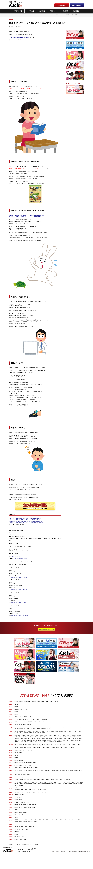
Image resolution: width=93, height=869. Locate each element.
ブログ (11, 19)
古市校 (60, 794)
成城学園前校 (37, 739)
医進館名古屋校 (26, 781)
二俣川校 (55, 750)
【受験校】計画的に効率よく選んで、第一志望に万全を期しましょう (25, 518)
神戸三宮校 (22, 798)
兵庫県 (10, 798)
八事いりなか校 (39, 778)
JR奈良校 (41, 803)
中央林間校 (17, 752)
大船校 (58, 752)
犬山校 (73, 780)
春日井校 (33, 778)
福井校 (16, 764)
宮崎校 (16, 847)
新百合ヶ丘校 (36, 752)
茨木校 (74, 792)
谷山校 (24, 850)
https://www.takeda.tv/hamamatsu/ (20, 615)
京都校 (16, 789)
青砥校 (77, 742)
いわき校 (22, 717)
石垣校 (25, 852)
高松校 (16, 824)
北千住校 (65, 739)
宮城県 (10, 709)
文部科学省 (35, 858)
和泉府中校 (78, 794)
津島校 (77, 780)
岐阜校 (16, 772)
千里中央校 (80, 792)
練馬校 (22, 739)
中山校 (28, 750)
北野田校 (17, 795)
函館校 (46, 701)
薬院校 (21, 834)
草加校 (64, 728)
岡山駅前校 (24, 813)
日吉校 (16, 750)
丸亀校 (21, 824)
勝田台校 (47, 732)
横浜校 (21, 748)
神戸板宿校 (58, 798)
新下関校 (22, 819)
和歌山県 (11, 805)
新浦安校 (22, 732)
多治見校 (26, 772)
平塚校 (47, 748)
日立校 (30, 720)
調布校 (54, 739)
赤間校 (16, 834)
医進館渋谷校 (71, 742)
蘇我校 (56, 734)
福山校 (21, 816)
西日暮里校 (48, 742)
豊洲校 (35, 744)
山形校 (16, 715)
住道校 (60, 792)
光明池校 (28, 795)
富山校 (16, 759)
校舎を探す (61, 5)
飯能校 (21, 730)
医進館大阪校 (66, 794)
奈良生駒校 (29, 803)
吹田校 (24, 794)
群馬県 (10, 726)
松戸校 (51, 732)
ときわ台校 (41, 744)
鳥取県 (10, 808)
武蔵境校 (63, 744)
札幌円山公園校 (28, 701)
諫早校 (28, 839)
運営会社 (23, 867)
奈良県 (10, 803)
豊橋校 (58, 778)
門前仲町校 (25, 737)
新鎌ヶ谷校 (40, 732)
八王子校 (65, 737)
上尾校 (60, 728)
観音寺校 (26, 824)
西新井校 (73, 744)
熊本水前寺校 (23, 842)
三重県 (10, 784)
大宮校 (21, 728)
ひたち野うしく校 (46, 720)
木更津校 (71, 732)
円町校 (46, 789)
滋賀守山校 (24, 787)
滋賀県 (10, 787)
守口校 (35, 794)
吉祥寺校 (70, 739)
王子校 (26, 744)
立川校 (39, 737)
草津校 (36, 787)
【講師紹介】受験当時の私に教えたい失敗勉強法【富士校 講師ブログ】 (26, 523)
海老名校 (42, 752)
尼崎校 (47, 800)
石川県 (10, 762)
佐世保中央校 (23, 839)
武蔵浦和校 (56, 730)
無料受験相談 (77, 5)
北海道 (10, 701)
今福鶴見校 (50, 794)
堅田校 (40, 787)
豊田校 (69, 778)
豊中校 (44, 792)
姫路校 (16, 798)
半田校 (78, 778)
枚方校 (35, 792)
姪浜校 (66, 832)
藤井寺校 (39, 795)
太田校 (21, 725)
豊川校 (68, 780)
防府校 (35, 819)
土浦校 (26, 720)
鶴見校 (65, 750)
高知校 (16, 829)
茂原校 (16, 734)
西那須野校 (32, 723)
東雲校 (78, 744)
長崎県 (10, 839)
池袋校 (30, 737)
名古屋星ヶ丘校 (52, 778)
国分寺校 (81, 739)
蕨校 (42, 730)
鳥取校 (16, 808)
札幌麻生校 (36, 701)
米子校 (21, 808)
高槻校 (40, 792)
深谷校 (16, 730)
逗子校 (23, 752)
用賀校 (21, 742)
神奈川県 (11, 749)
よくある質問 (65, 11)
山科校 (41, 789)
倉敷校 (29, 813)
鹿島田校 (53, 752)
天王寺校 (26, 792)
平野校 (21, 792)
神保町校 (26, 740)
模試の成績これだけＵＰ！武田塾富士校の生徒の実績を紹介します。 (25, 521)
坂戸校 (50, 730)
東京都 (10, 737)
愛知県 (10, 778)
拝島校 (75, 740)
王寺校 (24, 803)
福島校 (16, 717)
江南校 (58, 780)
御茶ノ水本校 (18, 737)
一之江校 (22, 744)
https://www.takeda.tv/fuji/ (20, 558)
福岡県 (10, 832)
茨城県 (10, 720)
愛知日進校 (64, 778)
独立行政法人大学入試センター (24, 858)
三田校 (64, 798)
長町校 (28, 709)
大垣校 (21, 772)
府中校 (79, 740)
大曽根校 (17, 780)
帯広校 (55, 701)
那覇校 (16, 852)
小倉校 (23, 832)
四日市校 (20, 784)
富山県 (10, 759)
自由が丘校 (48, 739)
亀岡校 (66, 789)
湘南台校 (61, 750)
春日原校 (61, 832)
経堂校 (53, 744)
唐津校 (21, 836)
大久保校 (43, 800)
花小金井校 (28, 746)
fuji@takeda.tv (16, 556)
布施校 (55, 794)
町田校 (35, 737)
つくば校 (17, 720)
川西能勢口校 (23, 800)
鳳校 (16, 794)
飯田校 (32, 770)
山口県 (10, 819)
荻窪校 (74, 737)
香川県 (10, 824)
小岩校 (16, 740)
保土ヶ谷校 (17, 754)
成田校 (60, 732)
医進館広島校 (37, 816)
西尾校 (44, 780)
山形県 (10, 715)
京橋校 (44, 794)
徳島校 (16, 821)
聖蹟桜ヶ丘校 (37, 740)
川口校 (25, 728)
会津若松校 (27, 717)
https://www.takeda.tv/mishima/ (19, 577)
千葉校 (35, 732)
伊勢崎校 (30, 725)
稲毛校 (21, 734)
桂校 (70, 789)
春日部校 (45, 728)
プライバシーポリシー (31, 867)
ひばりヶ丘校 (42, 742)
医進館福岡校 (49, 832)
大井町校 (59, 739)
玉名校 (28, 842)
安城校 (39, 780)
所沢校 (30, 728)
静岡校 (16, 775)
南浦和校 (55, 728)
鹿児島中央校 (18, 850)
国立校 (68, 744)
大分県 (10, 845)
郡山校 (33, 717)
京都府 (10, 789)
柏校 (26, 732)
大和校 (59, 748)
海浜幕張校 (77, 732)
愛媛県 (10, 827)
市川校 (16, 732)
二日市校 (56, 832)
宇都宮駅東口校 (44, 723)
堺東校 (31, 792)
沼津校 (25, 775)
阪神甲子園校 (70, 798)
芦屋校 (43, 798)
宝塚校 (47, 798)
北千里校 (34, 795)
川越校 (40, 728)
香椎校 (38, 832)
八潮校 (61, 730)
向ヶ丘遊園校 (22, 750)
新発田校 (35, 756)
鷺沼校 (73, 752)
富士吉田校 (22, 767)
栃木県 (10, 723)
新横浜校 (37, 748)
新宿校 (50, 737)
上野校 (31, 740)
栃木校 (26, 723)
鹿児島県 (11, 850)
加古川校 (53, 798)
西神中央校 (77, 798)
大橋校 (70, 832)
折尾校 (25, 834)
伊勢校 (25, 784)
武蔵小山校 (44, 740)
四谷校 (70, 737)
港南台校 (74, 748)
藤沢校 (32, 748)
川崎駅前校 (23, 754)
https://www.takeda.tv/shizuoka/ (19, 589)
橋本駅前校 (23, 805)
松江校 (16, 811)
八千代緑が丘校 (27, 734)
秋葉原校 (55, 742)
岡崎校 (22, 778)
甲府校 (16, 767)
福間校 (42, 834)
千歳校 (50, 701)
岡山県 (10, 813)
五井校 (41, 734)
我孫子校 (51, 734)
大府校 (48, 780)
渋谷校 (21, 740)
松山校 (16, 827)
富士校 (34, 775)
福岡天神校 (17, 832)
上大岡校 (43, 750)
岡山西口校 (17, 813)
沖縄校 (21, 852)
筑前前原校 (36, 834)
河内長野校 (30, 794)
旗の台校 (65, 742)
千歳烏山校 (69, 740)
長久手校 (27, 780)
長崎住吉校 (34, 839)
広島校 (16, 816)
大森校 (16, 742)
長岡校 (25, 756)
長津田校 (47, 752)
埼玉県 (10, 728)
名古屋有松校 (18, 781)
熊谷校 (16, 728)
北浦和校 (69, 728)
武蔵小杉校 (80, 748)
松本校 (16, 770)
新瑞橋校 (64, 780)
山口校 (16, 819)
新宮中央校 (80, 832)
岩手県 (10, 707)
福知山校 (75, 789)
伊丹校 (38, 798)
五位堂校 (36, 803)
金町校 (26, 739)
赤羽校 (43, 739)
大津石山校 (17, 787)
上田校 (27, 770)
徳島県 (10, 822)
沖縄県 (10, 853)
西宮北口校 (28, 798)
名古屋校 (17, 778)
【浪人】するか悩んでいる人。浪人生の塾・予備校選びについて (24, 519)
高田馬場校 (44, 737)
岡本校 (28, 800)
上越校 (21, 756)
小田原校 (42, 748)
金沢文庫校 (49, 750)
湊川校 (16, 800)
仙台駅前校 (17, 709)
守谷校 (39, 720)
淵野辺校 (63, 752)
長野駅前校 (22, 770)
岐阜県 (10, 773)
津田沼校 (30, 732)
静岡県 (10, 775)
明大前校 (76, 739)
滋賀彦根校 (30, 787)
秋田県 (10, 712)
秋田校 (16, 712)
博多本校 (28, 832)
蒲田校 (16, 744)
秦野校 (70, 750)
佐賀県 (10, 837)
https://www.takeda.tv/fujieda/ (18, 602)
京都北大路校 (36, 789)
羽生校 (46, 730)
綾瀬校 (31, 744)
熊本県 (10, 842)
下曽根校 (30, 834)
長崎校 (16, 839)
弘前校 (16, 704)
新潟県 (10, 757)
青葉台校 (65, 748)
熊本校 (16, 842)
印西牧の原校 (36, 734)
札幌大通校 (60, 701)
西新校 (43, 832)
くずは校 (72, 794)
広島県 (10, 816)
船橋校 (56, 732)
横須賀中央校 (54, 748)
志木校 (50, 728)
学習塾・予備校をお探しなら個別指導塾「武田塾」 (67, 866)
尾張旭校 (54, 780)
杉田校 (77, 752)
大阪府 (10, 792)
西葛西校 (55, 737)
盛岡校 (16, 707)
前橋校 (25, 725)
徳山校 (31, 819)
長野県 (10, 770)
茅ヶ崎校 (68, 752)
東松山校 (26, 730)
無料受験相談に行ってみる (46, 629)
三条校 (30, 756)
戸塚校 (38, 750)
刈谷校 (46, 778)
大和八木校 (47, 803)
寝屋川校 (49, 792)
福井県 (10, 765)
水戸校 (21, 720)
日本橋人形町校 (27, 742)
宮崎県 (10, 847)
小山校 (22, 723)
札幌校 (16, 701)
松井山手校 (28, 789)
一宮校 (74, 778)
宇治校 (61, 789)
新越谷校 (35, 728)
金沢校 (16, 762)
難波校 (40, 794)
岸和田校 (65, 792)
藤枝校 (30, 775)
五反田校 (58, 744)
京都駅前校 (22, 789)
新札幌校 (22, 701)
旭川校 (41, 701)
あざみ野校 (26, 748)
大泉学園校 (50, 740)
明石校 (34, 798)
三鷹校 (59, 742)
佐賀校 (16, 836)
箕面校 (20, 794)
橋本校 (69, 748)
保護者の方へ (53, 11)
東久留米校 (47, 744)
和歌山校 (17, 805)
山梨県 (10, 767)
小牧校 (22, 780)
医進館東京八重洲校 (19, 746)
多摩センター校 (62, 740)
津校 (16, 784)
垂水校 (37, 800)
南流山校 (66, 732)
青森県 (10, 704)
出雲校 (21, 811)
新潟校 (16, 756)
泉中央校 (24, 709)
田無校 (56, 740)
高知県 (10, 830)
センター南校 (76, 750)
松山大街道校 (23, 827)
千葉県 (10, 733)
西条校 (25, 816)
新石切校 (23, 795)
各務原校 (32, 772)
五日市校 (30, 816)
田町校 (60, 737)
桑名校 (30, 784)
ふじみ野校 (37, 730)
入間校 (79, 728)
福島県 (10, 718)
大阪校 (16, 792)
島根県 (10, 811)
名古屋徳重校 (34, 780)
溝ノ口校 (33, 750)
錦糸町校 (17, 739)
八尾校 (70, 792)
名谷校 (52, 800)
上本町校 (55, 792)
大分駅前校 (17, 844)
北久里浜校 (28, 752)
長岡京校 (51, 789)
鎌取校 (46, 734)
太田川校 (27, 778)
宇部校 (26, 819)
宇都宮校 (17, 723)
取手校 (35, 720)
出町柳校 (57, 789)
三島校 (39, 775)
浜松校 (21, 775)
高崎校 (16, 725)
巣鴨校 (31, 739)
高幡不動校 (35, 742)
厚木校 (16, 748)
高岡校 (21, 759)
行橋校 (75, 832)
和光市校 (32, 730)
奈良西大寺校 (18, 803)
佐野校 (37, 723)
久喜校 (74, 728)
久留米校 (34, 832)
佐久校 (36, 770)
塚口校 (33, 800)
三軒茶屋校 (80, 737)
